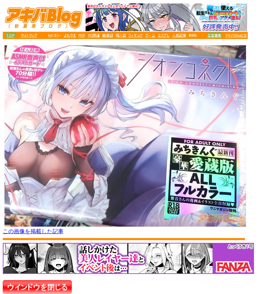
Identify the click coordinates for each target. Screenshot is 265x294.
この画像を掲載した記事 (33, 231)
